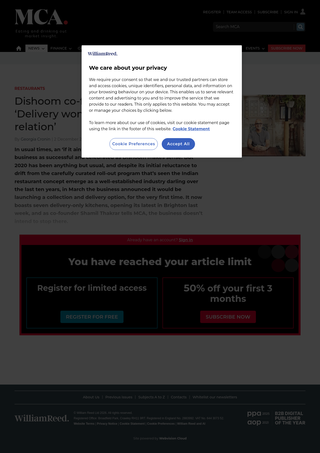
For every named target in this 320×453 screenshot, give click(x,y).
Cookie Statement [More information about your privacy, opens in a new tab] (191, 129)
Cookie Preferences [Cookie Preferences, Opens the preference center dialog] (133, 144)
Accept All (178, 144)
